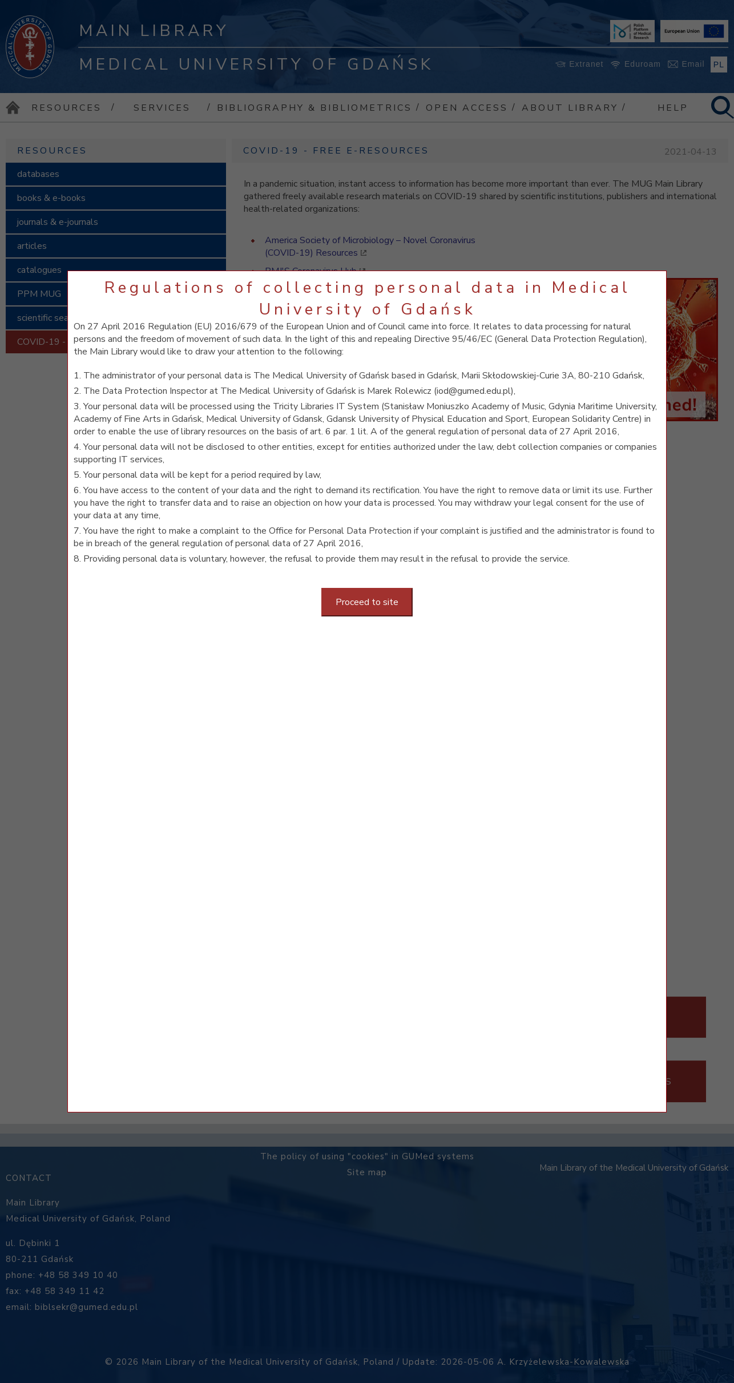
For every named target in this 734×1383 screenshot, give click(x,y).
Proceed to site (367, 602)
